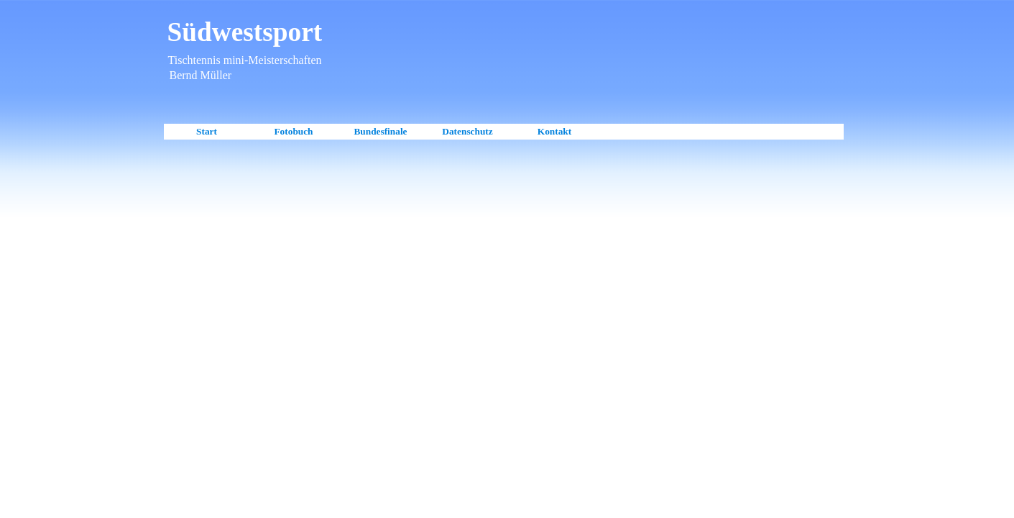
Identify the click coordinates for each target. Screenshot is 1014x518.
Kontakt (554, 131)
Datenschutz (467, 131)
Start (206, 131)
